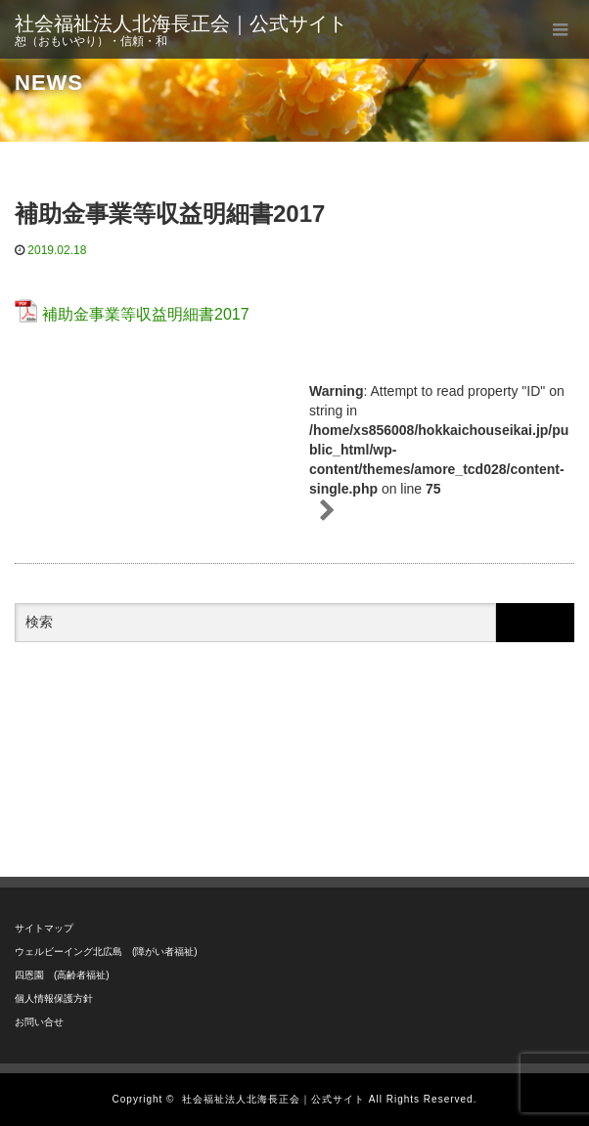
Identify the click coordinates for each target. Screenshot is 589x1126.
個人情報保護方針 (54, 998)
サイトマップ (44, 928)
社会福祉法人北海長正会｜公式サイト (181, 23)
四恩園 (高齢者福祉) (62, 975)
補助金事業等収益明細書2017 (145, 314)
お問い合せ (39, 1022)
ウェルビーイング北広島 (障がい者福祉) (106, 951)
